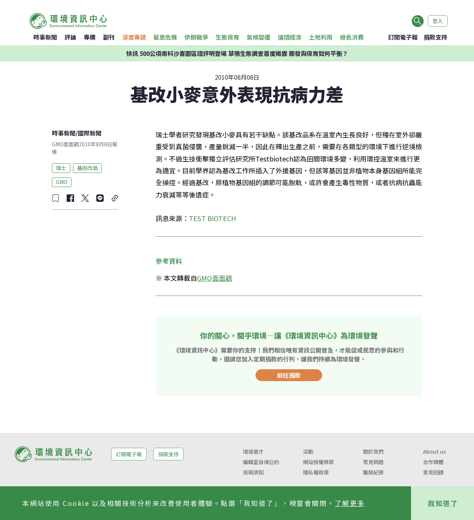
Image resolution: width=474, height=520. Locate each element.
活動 (308, 451)
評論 (70, 37)
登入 (438, 20)
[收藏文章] (55, 198)
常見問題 (373, 462)
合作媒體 (433, 462)
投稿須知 (253, 472)
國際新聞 (89, 133)
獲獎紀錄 (373, 472)
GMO (61, 182)
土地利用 (321, 37)
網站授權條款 (318, 462)
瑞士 (61, 167)
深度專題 (134, 37)
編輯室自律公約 (261, 462)
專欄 (90, 37)
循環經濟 (289, 37)
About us (434, 451)
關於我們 (373, 451)
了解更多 (350, 503)
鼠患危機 (165, 37)
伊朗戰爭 (196, 37)
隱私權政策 (316, 472)
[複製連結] (114, 198)
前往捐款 (289, 375)
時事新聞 (45, 37)
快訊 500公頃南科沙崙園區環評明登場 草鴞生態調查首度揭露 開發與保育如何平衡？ (237, 53)
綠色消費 (352, 37)
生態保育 (227, 37)
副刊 (109, 37)
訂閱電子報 (403, 37)
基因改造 (87, 167)
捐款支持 (435, 37)
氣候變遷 (258, 37)
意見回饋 (433, 472)
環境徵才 (253, 451)
